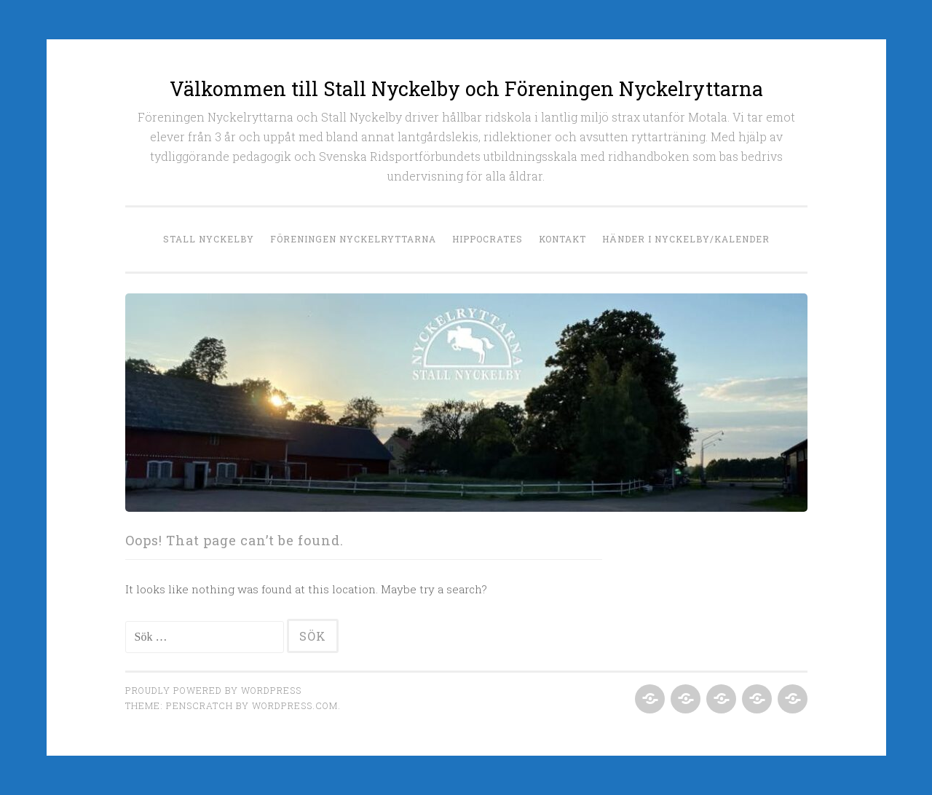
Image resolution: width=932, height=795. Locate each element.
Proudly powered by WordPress (213, 690)
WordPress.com (295, 705)
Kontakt (562, 239)
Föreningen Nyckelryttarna (353, 239)
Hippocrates (487, 239)
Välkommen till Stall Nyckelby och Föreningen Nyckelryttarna (466, 88)
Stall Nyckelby (208, 239)
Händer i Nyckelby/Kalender (686, 239)
